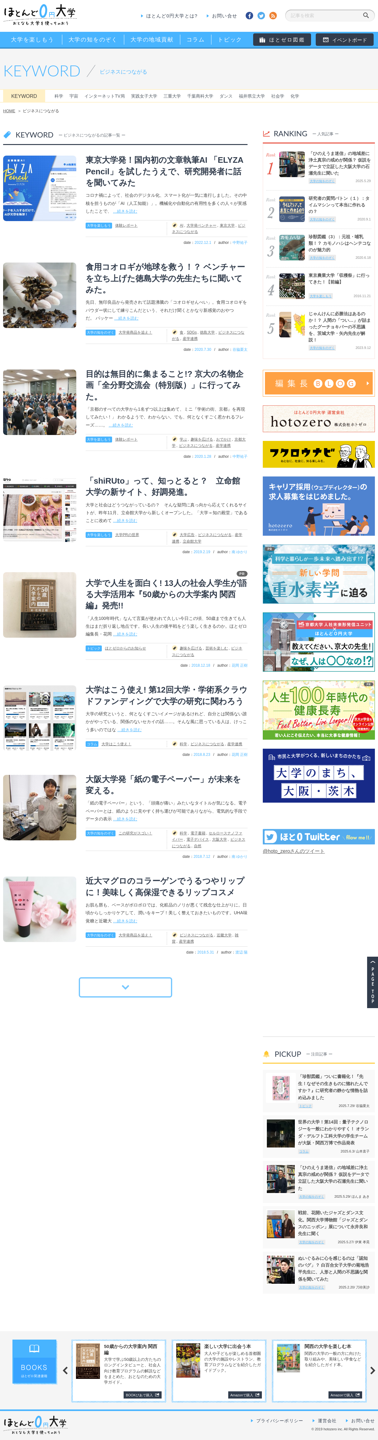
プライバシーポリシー (279, 1420)
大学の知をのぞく (100, 332)
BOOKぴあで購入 (139, 1395)
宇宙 (73, 96)
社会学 (277, 96)
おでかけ (223, 439)
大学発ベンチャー (201, 225)
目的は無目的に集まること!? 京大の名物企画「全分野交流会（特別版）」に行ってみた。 (164, 385)
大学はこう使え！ (116, 744)
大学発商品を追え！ (135, 332)
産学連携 (190, 338)
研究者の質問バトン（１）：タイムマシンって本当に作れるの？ (339, 205)
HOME (9, 111)
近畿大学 (224, 935)
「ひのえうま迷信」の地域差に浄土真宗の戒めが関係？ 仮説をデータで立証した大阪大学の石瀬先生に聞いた (340, 163)
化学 (295, 96)
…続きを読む (125, 211)
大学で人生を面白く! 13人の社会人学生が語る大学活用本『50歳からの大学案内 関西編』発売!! (166, 594)
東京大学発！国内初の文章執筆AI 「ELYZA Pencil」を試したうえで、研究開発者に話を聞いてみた (164, 171)
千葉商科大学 (200, 96)
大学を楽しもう (99, 225)
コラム (92, 744)
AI (181, 225)
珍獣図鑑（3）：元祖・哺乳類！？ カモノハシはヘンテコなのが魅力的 (340, 243)
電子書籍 (198, 833)
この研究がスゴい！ (135, 833)
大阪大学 (219, 839)
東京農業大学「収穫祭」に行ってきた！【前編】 (339, 278)
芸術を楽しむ (217, 648)
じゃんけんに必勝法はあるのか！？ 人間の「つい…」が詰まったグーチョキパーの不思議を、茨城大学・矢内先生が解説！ (340, 326)
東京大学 (227, 225)
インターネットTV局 (104, 96)
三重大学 (172, 96)
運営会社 (327, 1420)
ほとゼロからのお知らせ (125, 648)
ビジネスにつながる (196, 445)
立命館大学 (192, 541)
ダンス (226, 96)
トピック (94, 648)
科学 (58, 96)
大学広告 (187, 535)
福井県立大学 (252, 96)
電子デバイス (198, 839)
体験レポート (126, 225)
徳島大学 (207, 332)
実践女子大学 (144, 96)
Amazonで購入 (241, 1395)
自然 (197, 846)
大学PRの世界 (127, 535)
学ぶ (183, 439)
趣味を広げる (202, 439)
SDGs (192, 332)
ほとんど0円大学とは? (172, 15)
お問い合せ (224, 15)
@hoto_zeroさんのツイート (294, 851)
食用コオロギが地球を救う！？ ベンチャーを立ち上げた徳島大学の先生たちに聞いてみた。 (165, 278)
